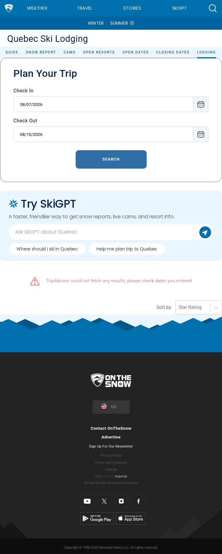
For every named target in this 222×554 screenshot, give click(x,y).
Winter (96, 23)
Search (111, 159)
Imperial (121, 476)
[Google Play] (97, 518)
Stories (132, 8)
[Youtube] (87, 501)
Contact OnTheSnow (111, 428)
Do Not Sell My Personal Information (111, 483)
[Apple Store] (130, 518)
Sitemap (111, 469)
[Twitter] (104, 501)
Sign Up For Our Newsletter (111, 446)
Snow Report (41, 52)
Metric (109, 476)
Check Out (25, 121)
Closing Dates (173, 52)
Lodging (206, 52)
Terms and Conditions (111, 462)
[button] (212, 8)
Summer (119, 23)
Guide (12, 52)
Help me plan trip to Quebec (127, 249)
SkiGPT (179, 8)
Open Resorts (99, 52)
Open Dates (135, 52)
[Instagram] (121, 501)
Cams (70, 52)
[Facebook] (138, 501)
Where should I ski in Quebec (47, 249)
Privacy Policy (111, 455)
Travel (84, 8)
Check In (23, 91)
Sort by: (164, 307)
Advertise (111, 436)
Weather (37, 8)
